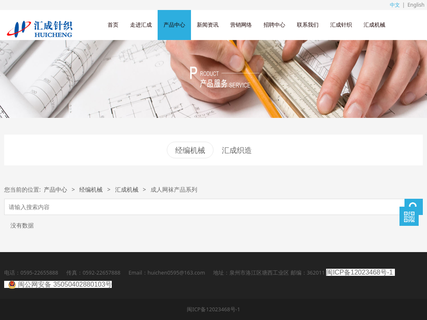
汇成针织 (341, 24)
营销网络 (241, 24)
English (415, 4)
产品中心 (174, 24)
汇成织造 (237, 150)
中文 (395, 4)
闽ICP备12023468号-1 (359, 272)
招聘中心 (274, 24)
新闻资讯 (208, 24)
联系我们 (308, 24)
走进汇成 (141, 24)
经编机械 (190, 150)
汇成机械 (374, 24)
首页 (113, 24)
